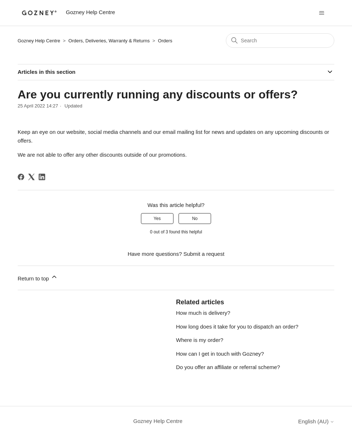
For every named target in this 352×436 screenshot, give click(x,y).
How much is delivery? (203, 313)
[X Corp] (31, 177)
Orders (165, 40)
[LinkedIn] (42, 177)
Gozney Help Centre (39, 40)
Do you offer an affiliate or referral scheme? (228, 367)
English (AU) (316, 421)
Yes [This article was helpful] (157, 218)
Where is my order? (199, 340)
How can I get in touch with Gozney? (220, 354)
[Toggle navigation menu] (321, 13)
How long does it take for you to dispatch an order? (237, 326)
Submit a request (203, 254)
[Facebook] (21, 177)
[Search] (280, 40)
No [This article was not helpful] (194, 218)
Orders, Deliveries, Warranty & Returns (109, 40)
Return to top (38, 277)
